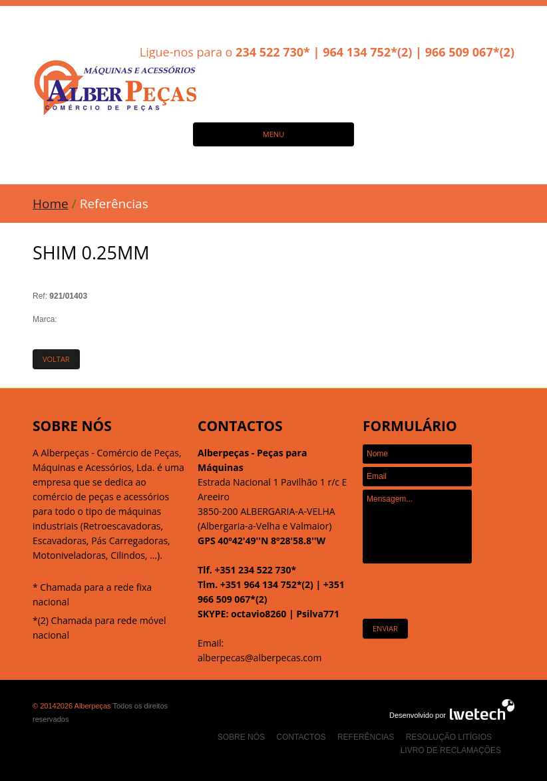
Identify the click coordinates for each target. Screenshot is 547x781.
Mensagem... (417, 526)
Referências (365, 737)
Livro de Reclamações (451, 750)
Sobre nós (241, 737)
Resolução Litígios (449, 737)
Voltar (56, 359)
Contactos (300, 737)
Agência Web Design (482, 709)
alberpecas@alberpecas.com (259, 657)
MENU (273, 134)
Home (51, 203)
